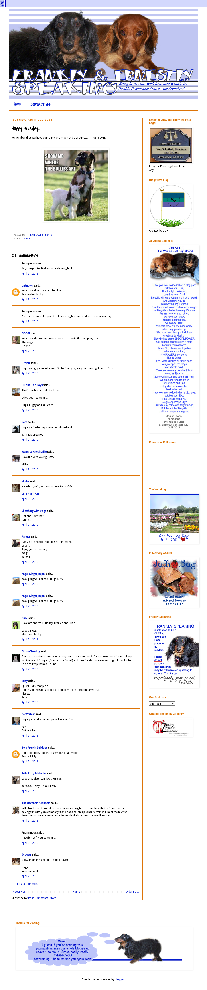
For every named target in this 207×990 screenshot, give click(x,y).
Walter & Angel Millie (34, 451)
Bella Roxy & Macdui (34, 773)
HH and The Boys (32, 385)
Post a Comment (27, 883)
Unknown (27, 285)
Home (76, 891)
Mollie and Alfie (31, 493)
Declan (26, 363)
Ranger (26, 536)
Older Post (132, 891)
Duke (25, 618)
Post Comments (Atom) (42, 898)
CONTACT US (40, 105)
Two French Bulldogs (34, 747)
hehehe (26, 238)
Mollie (25, 481)
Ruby (25, 681)
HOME (17, 105)
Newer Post (19, 891)
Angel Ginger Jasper (33, 574)
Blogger (119, 979)
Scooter (26, 854)
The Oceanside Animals (36, 803)
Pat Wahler (28, 714)
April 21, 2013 (30, 273)
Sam (24, 422)
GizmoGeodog (31, 651)
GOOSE (26, 333)
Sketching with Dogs (34, 511)
